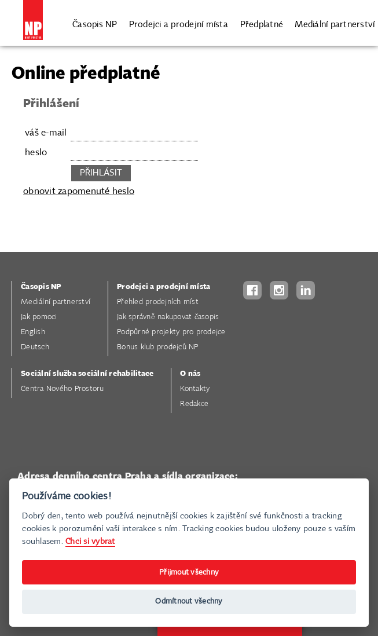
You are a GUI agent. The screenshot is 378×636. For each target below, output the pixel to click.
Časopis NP (95, 23)
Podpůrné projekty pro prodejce (171, 332)
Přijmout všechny (189, 572)
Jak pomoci (39, 317)
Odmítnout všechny (188, 601)
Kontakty (195, 389)
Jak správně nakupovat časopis (168, 317)
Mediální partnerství (335, 23)
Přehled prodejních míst (158, 302)
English (33, 332)
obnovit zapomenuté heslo (78, 191)
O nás (190, 374)
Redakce (194, 404)
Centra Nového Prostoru (62, 389)
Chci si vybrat (90, 541)
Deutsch (35, 347)
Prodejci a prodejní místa (178, 23)
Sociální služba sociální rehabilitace (87, 374)
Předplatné (262, 23)
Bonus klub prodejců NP (158, 347)
